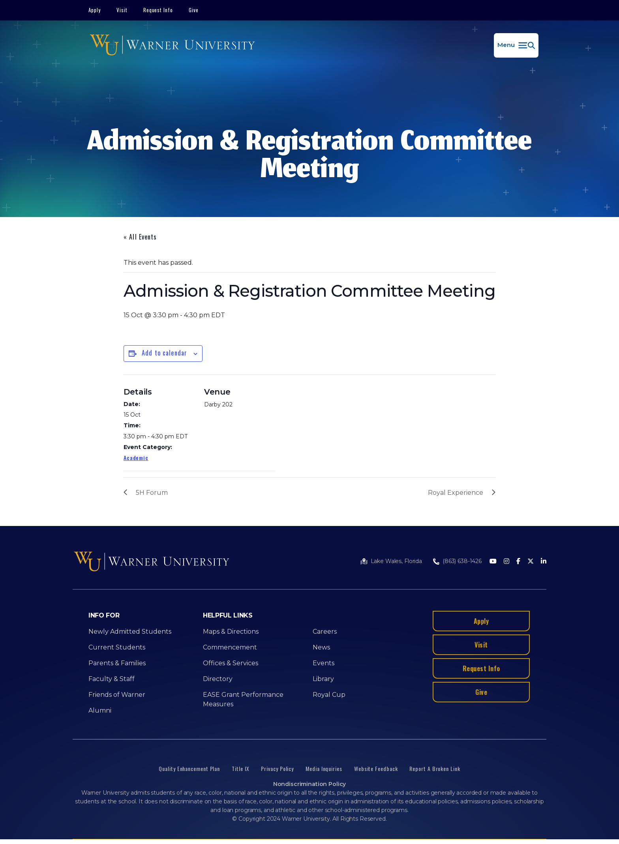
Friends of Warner (116, 694)
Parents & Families (117, 663)
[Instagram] (506, 562)
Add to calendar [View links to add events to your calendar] (164, 353)
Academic (136, 457)
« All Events (140, 236)
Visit (122, 10)
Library (323, 679)
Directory (218, 679)
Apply (94, 10)
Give (194, 10)
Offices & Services (230, 663)
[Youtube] (493, 562)
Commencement (230, 647)
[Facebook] (518, 562)
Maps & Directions (231, 631)
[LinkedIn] (543, 562)
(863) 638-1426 (462, 561)
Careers (325, 631)
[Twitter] (530, 562)
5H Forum (152, 492)
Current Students (116, 647)
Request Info (158, 10)
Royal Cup (329, 694)
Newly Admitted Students (129, 631)
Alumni (99, 710)
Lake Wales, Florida (396, 561)
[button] (516, 45)
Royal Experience (455, 492)
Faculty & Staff (111, 679)
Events (323, 663)
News (321, 647)
